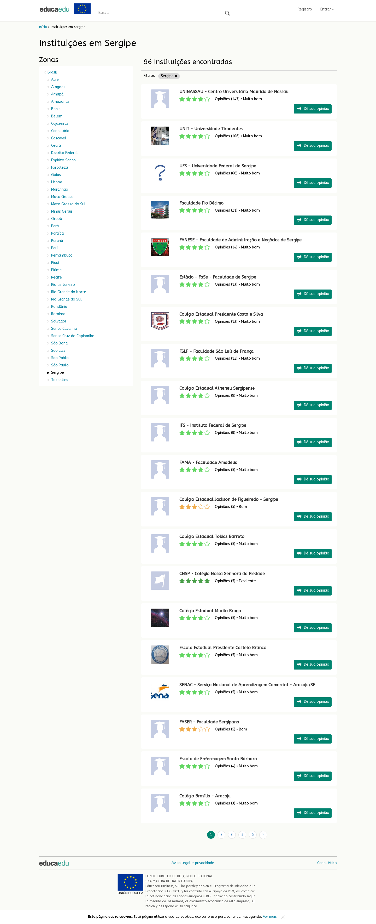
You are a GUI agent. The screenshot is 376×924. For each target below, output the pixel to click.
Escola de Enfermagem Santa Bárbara (218, 758)
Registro (305, 9)
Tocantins (59, 380)
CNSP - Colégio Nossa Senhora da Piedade (222, 573)
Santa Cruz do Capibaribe (72, 336)
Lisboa (56, 182)
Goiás (55, 175)
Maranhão (59, 189)
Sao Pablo (59, 358)
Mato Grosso (62, 197)
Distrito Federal (64, 153)
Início (43, 27)
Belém (56, 116)
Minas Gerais (61, 211)
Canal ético (327, 862)
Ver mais (270, 917)
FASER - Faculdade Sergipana (209, 721)
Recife (56, 277)
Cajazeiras (59, 123)
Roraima (57, 314)
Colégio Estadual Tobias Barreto (211, 536)
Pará (54, 226)
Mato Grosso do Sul (68, 204)
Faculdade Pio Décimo (201, 203)
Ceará (55, 145)
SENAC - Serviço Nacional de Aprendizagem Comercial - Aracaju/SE (247, 684)
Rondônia (58, 306)
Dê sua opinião (312, 109)
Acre (54, 79)
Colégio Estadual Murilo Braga (210, 610)
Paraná (56, 241)
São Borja (59, 343)
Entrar (327, 9)
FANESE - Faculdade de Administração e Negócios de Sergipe (240, 239)
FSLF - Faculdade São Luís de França (216, 351)
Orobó (56, 219)
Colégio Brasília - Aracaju (205, 795)
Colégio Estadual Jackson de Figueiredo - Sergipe (228, 499)
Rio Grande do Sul (66, 299)
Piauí (54, 262)
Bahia (55, 109)
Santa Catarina (63, 328)
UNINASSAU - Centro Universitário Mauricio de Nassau (234, 91)
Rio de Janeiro (62, 284)
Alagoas (57, 87)
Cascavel (58, 138)
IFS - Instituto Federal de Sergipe (212, 425)
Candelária (59, 131)
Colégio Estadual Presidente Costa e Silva (221, 314)
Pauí (54, 248)
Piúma (56, 270)
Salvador (58, 321)
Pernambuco (61, 255)
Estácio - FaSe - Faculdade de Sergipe (217, 277)
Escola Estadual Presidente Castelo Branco (222, 647)
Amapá (56, 94)
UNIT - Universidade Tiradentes (211, 128)
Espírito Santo (63, 160)
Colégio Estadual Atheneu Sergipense (217, 388)
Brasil (52, 72)
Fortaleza (59, 167)
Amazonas (59, 101)
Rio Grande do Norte (68, 292)
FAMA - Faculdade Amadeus (208, 462)
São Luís (57, 350)
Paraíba (57, 233)
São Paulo (59, 365)
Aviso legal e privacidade (193, 862)
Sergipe (169, 76)
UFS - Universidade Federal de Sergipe (217, 165)
